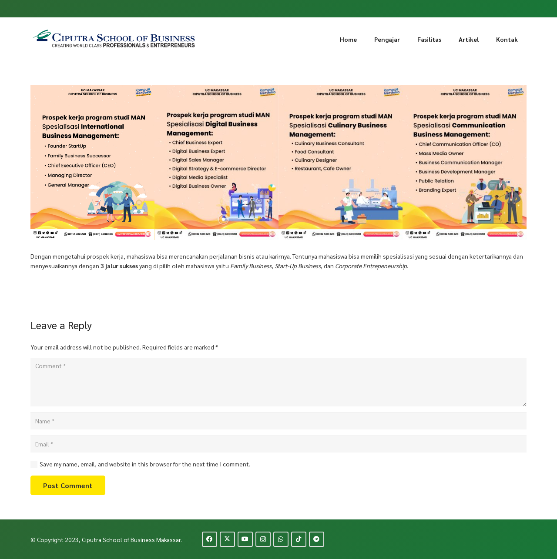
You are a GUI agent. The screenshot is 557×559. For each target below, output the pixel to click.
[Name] (278, 421)
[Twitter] (227, 539)
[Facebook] (209, 539)
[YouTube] (245, 539)
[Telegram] (316, 539)
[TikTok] (298, 539)
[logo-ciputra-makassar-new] (114, 39)
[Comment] (278, 382)
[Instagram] (263, 539)
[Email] (278, 444)
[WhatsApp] (281, 539)
